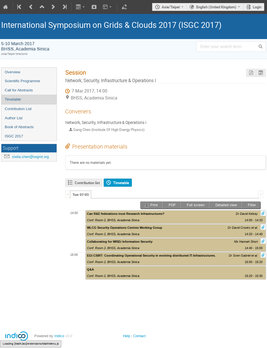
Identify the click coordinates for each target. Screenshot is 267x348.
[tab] (80, 194)
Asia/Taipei (171, 6)
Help (126, 336)
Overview (12, 72)
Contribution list (87, 182)
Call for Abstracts (19, 90)
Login (257, 6)
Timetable (13, 99)
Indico (59, 336)
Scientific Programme (22, 81)
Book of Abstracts (19, 127)
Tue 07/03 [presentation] (80, 194)
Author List (14, 118)
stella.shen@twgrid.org (30, 156)
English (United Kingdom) (216, 6)
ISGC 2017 (14, 136)
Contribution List (18, 109)
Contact (139, 336)
